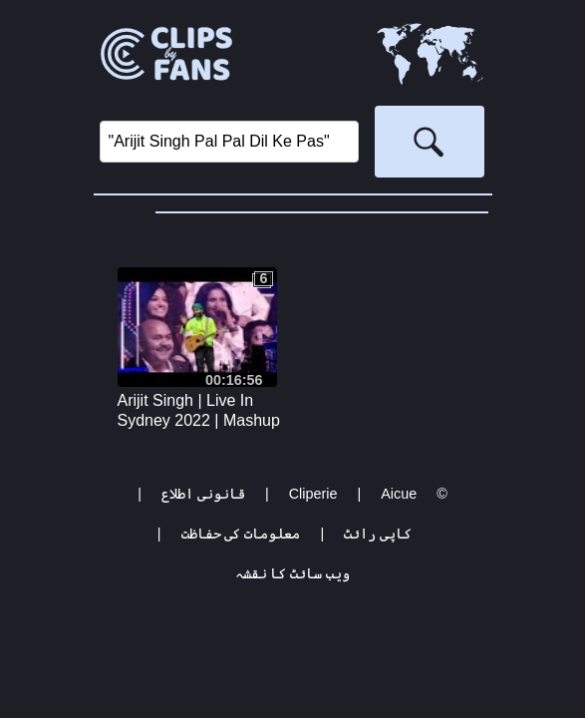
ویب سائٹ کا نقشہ (293, 573)
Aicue (399, 494)
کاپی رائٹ (378, 533)
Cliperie (313, 494)
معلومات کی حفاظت (241, 533)
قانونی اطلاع (203, 494)
